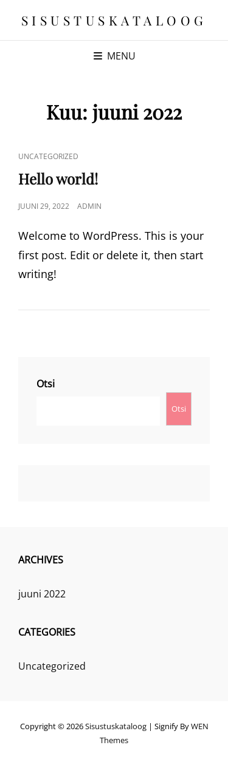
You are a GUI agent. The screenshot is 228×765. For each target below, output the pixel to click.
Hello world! (58, 178)
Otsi (45, 383)
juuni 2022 (42, 593)
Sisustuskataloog (114, 20)
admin (89, 206)
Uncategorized (48, 156)
